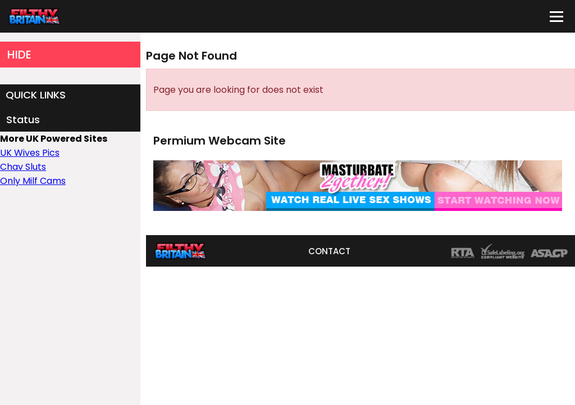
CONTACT (329, 251)
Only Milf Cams (33, 180)
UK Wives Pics (30, 152)
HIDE (19, 54)
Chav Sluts (23, 166)
